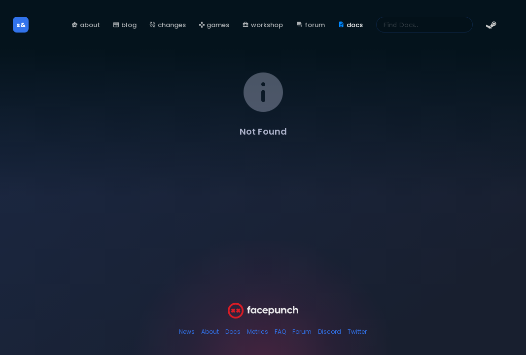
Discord (329, 331)
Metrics (257, 331)
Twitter (357, 331)
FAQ (280, 331)
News (187, 331)
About (210, 331)
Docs (233, 331)
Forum (302, 331)
